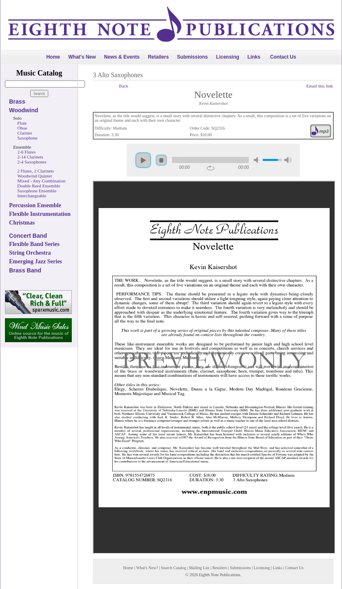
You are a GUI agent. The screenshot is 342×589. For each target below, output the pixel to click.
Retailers (158, 57)
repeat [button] (210, 168)
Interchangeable (31, 195)
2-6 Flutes (26, 151)
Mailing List (199, 567)
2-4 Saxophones (32, 161)
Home (53, 57)
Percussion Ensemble (35, 205)
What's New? (147, 567)
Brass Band (25, 270)
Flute (22, 123)
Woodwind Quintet (34, 175)
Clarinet (24, 132)
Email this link (319, 85)
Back (123, 85)
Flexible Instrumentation (40, 214)
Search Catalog (173, 567)
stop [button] (161, 160)
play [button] (143, 160)
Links (254, 57)
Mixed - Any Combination (41, 180)
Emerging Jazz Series (35, 261)
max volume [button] (288, 160)
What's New (82, 57)
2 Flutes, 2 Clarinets (35, 170)
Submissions (192, 57)
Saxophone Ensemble (37, 190)
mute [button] (257, 160)
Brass (17, 101)
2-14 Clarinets (30, 156)
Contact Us (283, 57)
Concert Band (28, 235)
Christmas (22, 223)
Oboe (22, 127)
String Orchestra (30, 253)
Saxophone (27, 137)
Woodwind (23, 110)
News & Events (121, 57)
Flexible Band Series (34, 244)
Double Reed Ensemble (38, 185)
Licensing (227, 57)
